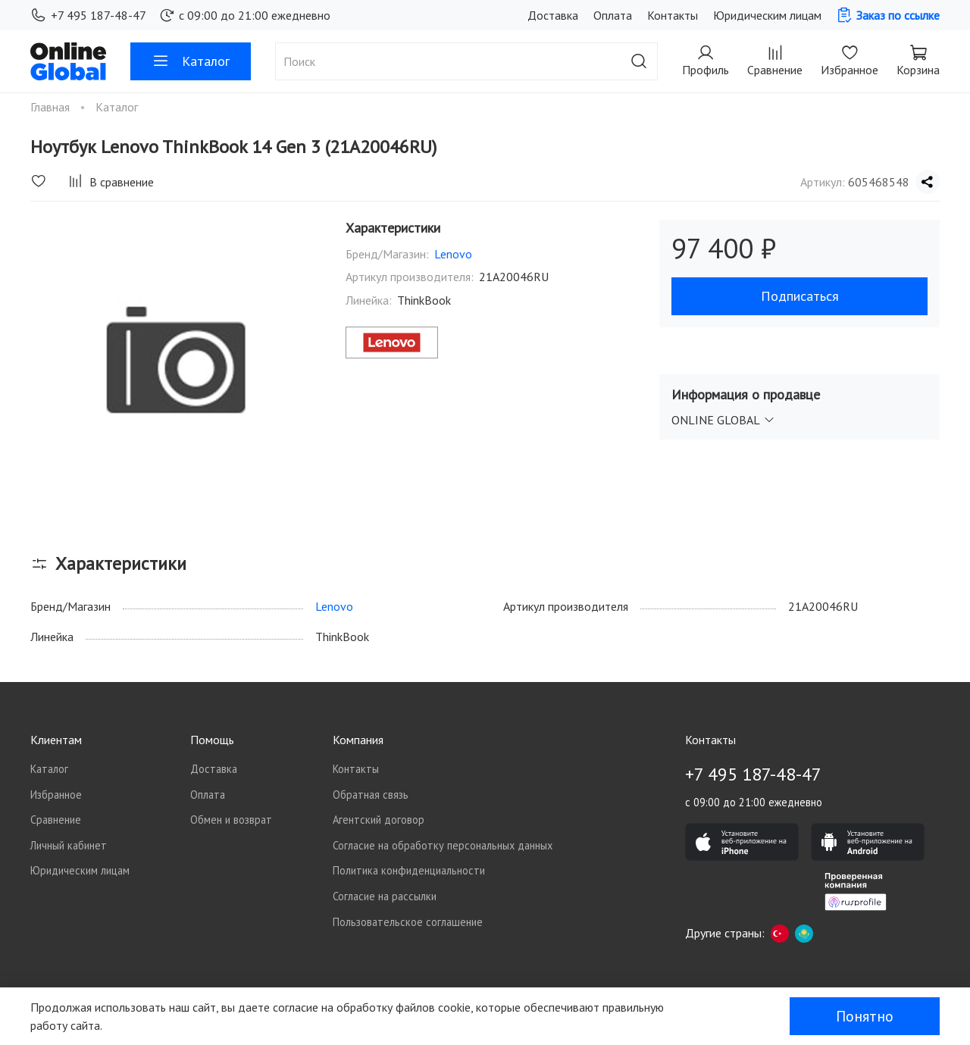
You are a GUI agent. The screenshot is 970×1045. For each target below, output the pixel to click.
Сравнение (55, 819)
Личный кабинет (68, 845)
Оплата (612, 15)
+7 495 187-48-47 (88, 15)
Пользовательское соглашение (408, 922)
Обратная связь (370, 794)
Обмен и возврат (231, 819)
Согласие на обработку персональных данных (442, 845)
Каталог (191, 61)
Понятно (864, 1016)
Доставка (552, 15)
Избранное (56, 794)
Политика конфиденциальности (409, 870)
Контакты (672, 15)
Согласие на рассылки (384, 896)
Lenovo (453, 253)
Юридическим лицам (767, 15)
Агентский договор (378, 819)
